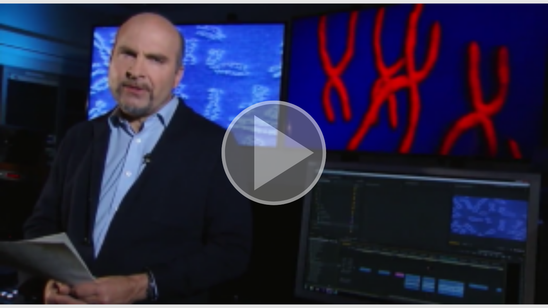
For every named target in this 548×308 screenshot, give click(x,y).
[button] (274, 154)
